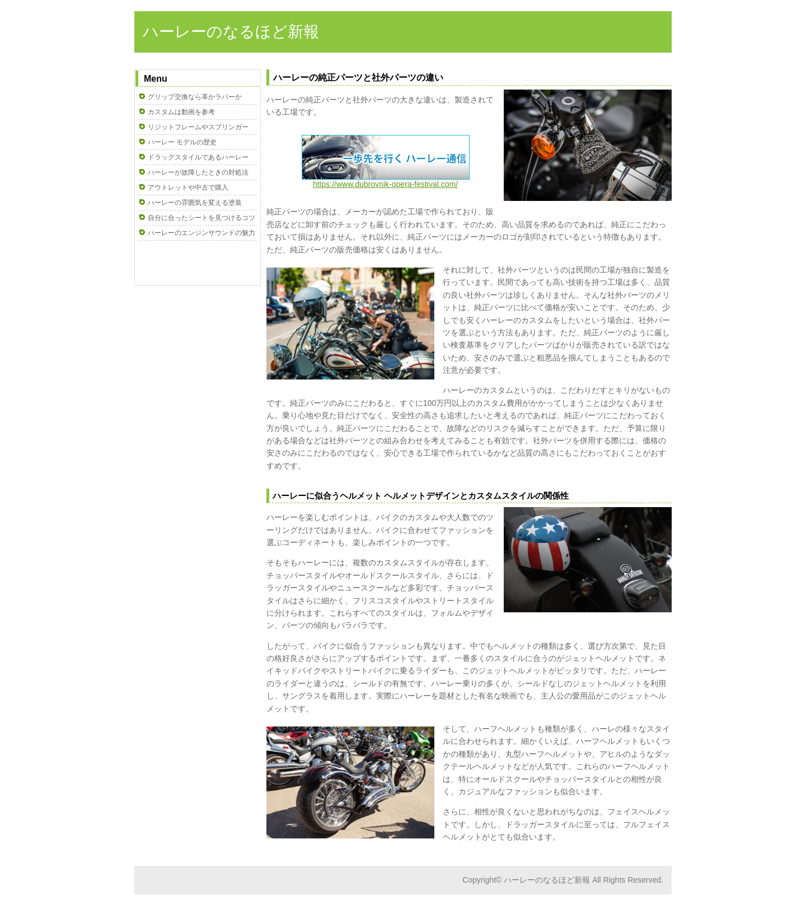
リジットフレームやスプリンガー (198, 127)
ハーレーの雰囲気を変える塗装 (195, 203)
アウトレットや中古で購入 (188, 187)
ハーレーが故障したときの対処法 (198, 172)
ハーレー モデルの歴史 (182, 142)
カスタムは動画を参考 (181, 112)
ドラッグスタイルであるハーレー (198, 157)
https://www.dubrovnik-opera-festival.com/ (386, 180)
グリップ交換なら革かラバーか (195, 97)
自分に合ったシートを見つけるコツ (201, 218)
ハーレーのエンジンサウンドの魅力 (201, 233)
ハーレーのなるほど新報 (231, 31)
